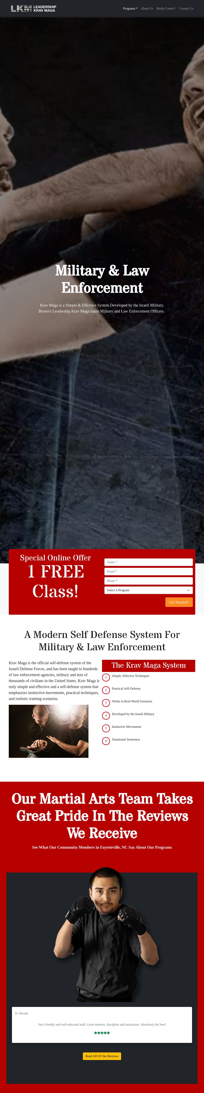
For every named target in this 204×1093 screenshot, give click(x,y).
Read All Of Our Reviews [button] (101, 1056)
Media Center (165, 8)
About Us (147, 8)
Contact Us (186, 8)
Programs (129, 8)
